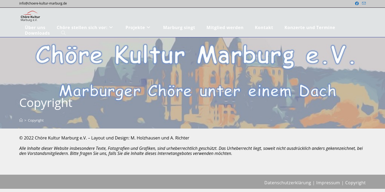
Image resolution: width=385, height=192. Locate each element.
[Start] (21, 120)
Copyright (36, 120)
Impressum (328, 186)
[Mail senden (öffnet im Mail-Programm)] (363, 3)
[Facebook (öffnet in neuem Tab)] (356, 3)
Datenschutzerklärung (287, 186)
